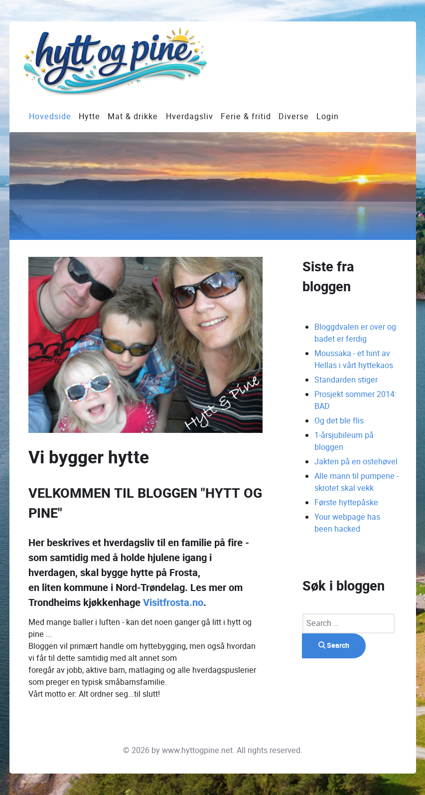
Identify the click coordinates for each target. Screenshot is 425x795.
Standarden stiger (346, 380)
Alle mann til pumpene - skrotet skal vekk (356, 482)
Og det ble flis (339, 420)
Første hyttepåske (346, 502)
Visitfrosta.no (173, 603)
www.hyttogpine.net (197, 750)
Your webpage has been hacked (347, 523)
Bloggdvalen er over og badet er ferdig (355, 333)
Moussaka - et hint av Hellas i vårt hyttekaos (353, 359)
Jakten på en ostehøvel (356, 461)
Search (333, 645)
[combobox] (348, 623)
